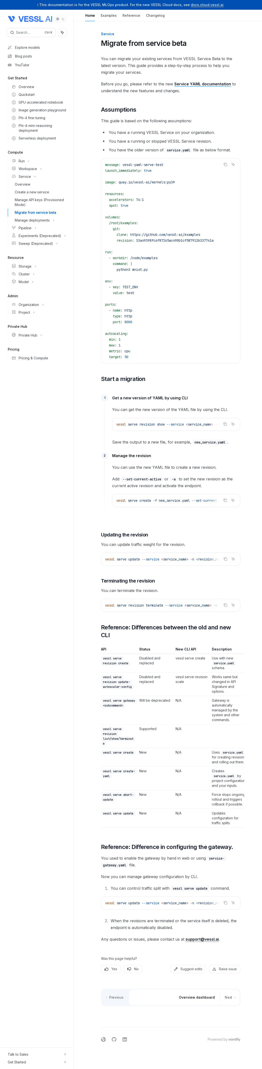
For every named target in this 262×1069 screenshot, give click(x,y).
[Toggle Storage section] (38, 266)
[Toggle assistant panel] (62, 32)
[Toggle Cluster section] (38, 274)
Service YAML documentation (202, 84)
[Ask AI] (233, 164)
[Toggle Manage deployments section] (38, 220)
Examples (109, 17)
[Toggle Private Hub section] (38, 335)
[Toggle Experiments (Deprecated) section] (38, 236)
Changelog (155, 17)
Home (90, 17)
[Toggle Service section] (38, 177)
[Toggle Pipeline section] (38, 228)
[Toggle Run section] (38, 161)
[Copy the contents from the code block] (225, 164)
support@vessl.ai (202, 939)
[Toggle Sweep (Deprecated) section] (38, 243)
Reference (131, 17)
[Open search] (31, 32)
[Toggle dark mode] (60, 19)
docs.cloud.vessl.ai (207, 5)
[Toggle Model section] (38, 282)
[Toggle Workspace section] (38, 169)
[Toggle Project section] (38, 312)
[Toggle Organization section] (38, 305)
